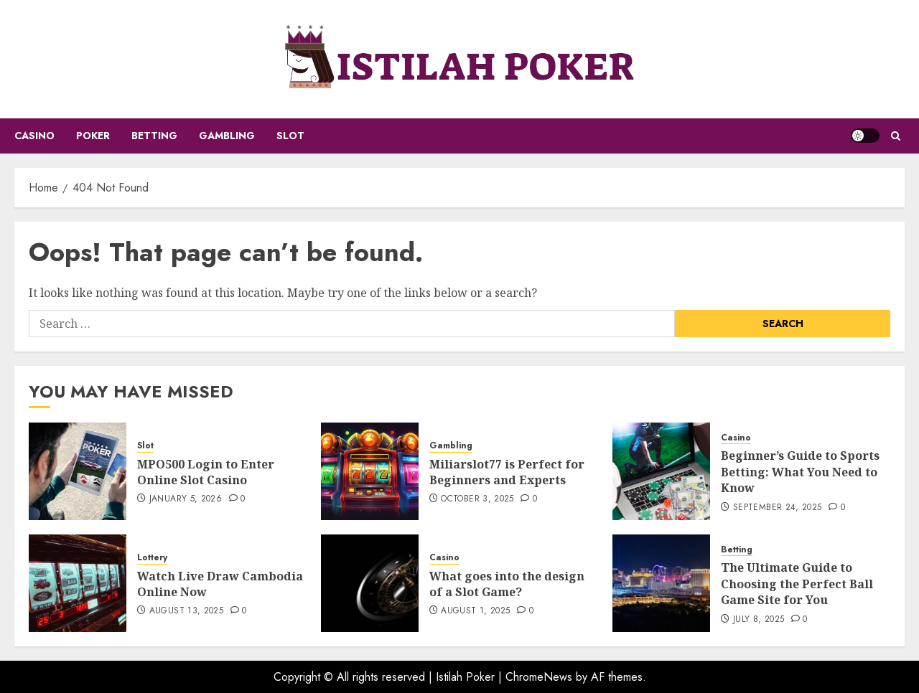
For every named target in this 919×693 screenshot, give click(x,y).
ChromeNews (538, 677)
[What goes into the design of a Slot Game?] (370, 583)
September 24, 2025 (777, 508)
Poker (93, 135)
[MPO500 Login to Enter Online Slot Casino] (77, 471)
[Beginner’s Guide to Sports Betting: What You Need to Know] (661, 471)
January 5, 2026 (185, 499)
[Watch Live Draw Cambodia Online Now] (77, 583)
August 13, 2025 (186, 611)
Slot (290, 135)
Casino (34, 135)
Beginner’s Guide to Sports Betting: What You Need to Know (800, 472)
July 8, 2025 (758, 620)
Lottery (152, 558)
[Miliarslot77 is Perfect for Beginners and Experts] (370, 471)
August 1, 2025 (475, 611)
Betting (154, 135)
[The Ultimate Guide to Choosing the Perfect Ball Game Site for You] (661, 583)
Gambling (227, 135)
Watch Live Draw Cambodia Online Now (220, 584)
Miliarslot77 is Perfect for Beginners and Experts (506, 472)
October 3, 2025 (477, 499)
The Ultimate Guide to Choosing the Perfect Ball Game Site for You (797, 584)
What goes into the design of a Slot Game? (506, 584)
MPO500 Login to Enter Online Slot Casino (205, 472)
